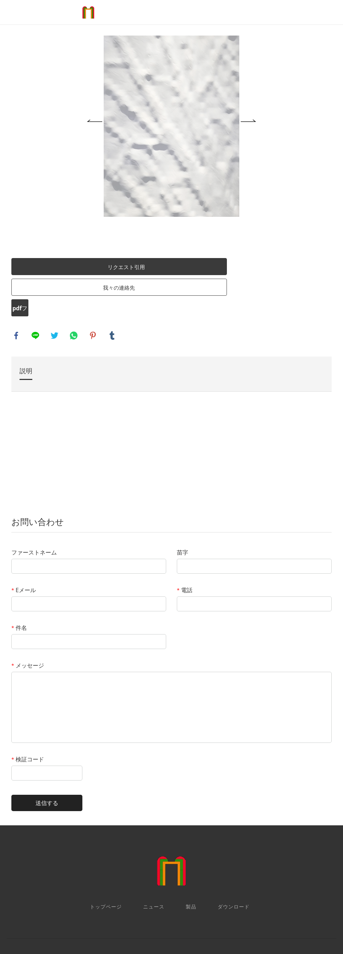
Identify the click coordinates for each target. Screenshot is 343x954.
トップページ (106, 860)
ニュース (153, 860)
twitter (60, 289)
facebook (22, 289)
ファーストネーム (39, 506)
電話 (184, 544)
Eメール (29, 544)
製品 (191, 860)
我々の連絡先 (94, 240)
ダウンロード (234, 860)
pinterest (99, 289)
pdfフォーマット (25, 263)
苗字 (182, 506)
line (41, 289)
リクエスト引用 (101, 220)
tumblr (118, 289)
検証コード (33, 713)
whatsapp (80, 289)
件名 (25, 581)
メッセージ (33, 619)
